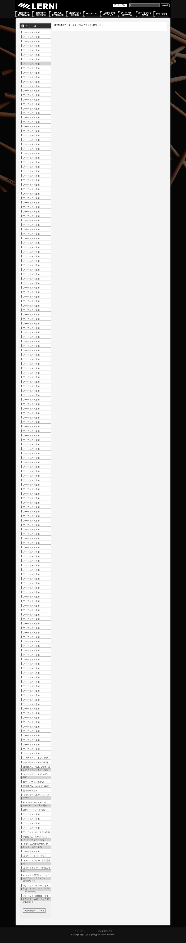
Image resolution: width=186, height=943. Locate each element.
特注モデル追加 (30, 790)
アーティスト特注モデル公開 (36, 832)
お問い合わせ (161, 14)
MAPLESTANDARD (57, 14)
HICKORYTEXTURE (41, 14)
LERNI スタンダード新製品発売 (37, 862)
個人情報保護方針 (105, 931)
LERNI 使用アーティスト (109, 14)
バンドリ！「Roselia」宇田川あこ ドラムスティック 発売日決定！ (36, 899)
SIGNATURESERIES (75, 14)
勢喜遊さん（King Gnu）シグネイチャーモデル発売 (36, 838)
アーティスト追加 (31, 32)
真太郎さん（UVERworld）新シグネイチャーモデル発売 (36, 768)
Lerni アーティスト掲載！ (35, 810)
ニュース (30, 25)
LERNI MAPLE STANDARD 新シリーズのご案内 (36, 845)
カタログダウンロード (34, 910)
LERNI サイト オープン (34, 856)
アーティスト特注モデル (127, 14)
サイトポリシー (81, 931)
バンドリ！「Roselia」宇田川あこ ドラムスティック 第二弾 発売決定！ (36, 888)
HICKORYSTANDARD (24, 14)
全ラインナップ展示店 (145, 14)
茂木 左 (82, 25)
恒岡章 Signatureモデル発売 (36, 786)
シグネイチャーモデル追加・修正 (36, 775)
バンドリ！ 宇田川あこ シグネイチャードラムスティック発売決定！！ (36, 878)
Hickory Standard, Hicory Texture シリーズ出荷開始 (35, 804)
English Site (119, 5)
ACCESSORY (92, 14)
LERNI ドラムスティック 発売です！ (36, 796)
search (165, 5)
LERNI (37, 6)
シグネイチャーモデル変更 (35, 758)
